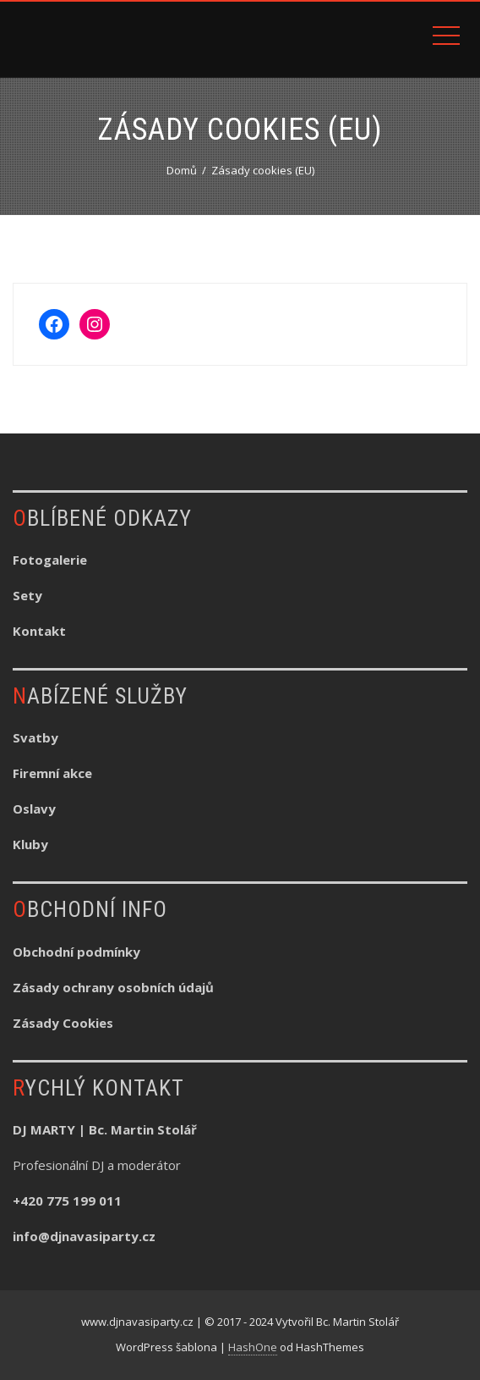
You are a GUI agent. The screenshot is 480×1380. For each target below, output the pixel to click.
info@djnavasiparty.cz (84, 1236)
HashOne (252, 1347)
